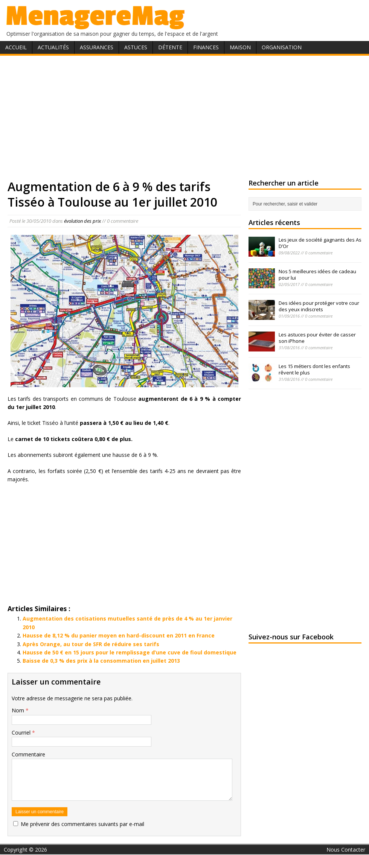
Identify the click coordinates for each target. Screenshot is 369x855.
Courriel (22, 732)
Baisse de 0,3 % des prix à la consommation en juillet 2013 (101, 660)
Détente (170, 47)
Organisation (282, 47)
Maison (240, 47)
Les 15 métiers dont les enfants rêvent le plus (314, 369)
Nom (19, 710)
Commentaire (28, 754)
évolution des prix (82, 221)
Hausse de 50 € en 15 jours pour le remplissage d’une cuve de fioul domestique (129, 652)
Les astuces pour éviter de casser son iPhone (317, 337)
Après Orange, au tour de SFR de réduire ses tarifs (91, 644)
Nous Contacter (345, 849)
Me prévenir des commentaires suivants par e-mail (82, 824)
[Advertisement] (184, 116)
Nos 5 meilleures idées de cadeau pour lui (317, 274)
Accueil (16, 47)
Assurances (96, 47)
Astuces (135, 47)
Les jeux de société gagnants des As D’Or (320, 243)
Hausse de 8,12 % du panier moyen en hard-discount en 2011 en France (119, 635)
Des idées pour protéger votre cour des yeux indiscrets (319, 306)
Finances (206, 47)
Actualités (53, 47)
